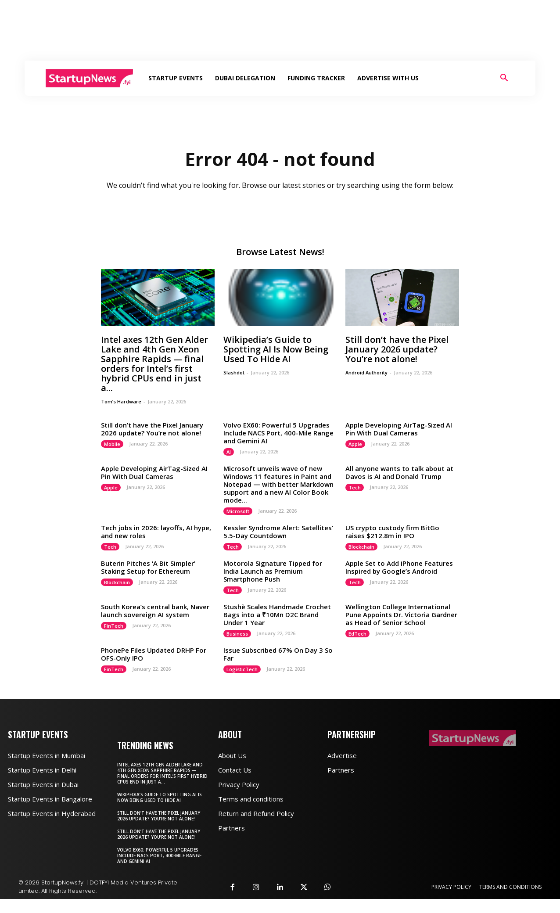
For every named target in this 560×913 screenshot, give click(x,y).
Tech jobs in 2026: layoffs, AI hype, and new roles (156, 531)
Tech (354, 487)
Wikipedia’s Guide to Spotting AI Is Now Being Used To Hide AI (275, 349)
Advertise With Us (388, 78)
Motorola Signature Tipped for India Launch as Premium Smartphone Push (272, 571)
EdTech (357, 633)
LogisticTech (242, 669)
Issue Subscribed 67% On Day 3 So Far (278, 654)
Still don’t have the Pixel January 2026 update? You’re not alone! (397, 349)
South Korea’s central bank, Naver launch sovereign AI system (155, 610)
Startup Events (175, 78)
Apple (355, 444)
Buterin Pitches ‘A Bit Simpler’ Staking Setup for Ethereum (148, 567)
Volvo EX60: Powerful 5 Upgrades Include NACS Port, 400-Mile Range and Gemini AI (278, 433)
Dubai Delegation (245, 78)
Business (237, 633)
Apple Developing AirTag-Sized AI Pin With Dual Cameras (398, 429)
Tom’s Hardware (121, 401)
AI (228, 452)
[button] (503, 79)
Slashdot (233, 372)
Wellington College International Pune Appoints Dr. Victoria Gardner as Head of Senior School (401, 614)
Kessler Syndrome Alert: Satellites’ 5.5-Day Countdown (278, 531)
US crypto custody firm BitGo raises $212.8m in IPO (392, 531)
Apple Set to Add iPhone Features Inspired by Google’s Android (399, 567)
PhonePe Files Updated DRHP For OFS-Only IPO (153, 654)
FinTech (113, 625)
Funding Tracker (316, 78)
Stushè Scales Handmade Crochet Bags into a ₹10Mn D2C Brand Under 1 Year (277, 614)
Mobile (112, 444)
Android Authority (366, 372)
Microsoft (237, 511)
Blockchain (361, 546)
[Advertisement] (280, 30)
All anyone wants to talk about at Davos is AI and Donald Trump (399, 472)
